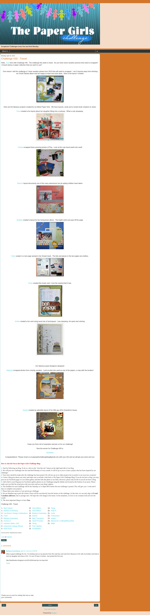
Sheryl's (20, 183)
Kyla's (13, 256)
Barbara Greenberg (11, 511)
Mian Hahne (8, 508)
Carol (6, 516)
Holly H (53, 511)
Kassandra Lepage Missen (13, 526)
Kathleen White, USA (11, 523)
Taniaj (53, 508)
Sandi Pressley (37, 521)
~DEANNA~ (50, 453)
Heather (19, 220)
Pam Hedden (37, 526)
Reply (8, 563)
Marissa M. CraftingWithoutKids (62, 521)
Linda (53, 513)
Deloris (34, 516)
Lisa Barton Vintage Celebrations (16, 513)
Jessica (25, 410)
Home (50, 605)
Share (4, 540)
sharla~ (53, 518)
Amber (17, 321)
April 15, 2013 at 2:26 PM (28, 551)
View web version (50, 609)
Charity (20, 147)
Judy (7, 63)
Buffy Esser (8, 528)
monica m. (7, 521)
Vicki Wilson (36, 508)
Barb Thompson (38, 518)
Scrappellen (36, 528)
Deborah (9, 370)
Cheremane (55, 516)
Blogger (54, 613)
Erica (18, 111)
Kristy (30, 283)
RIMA (53, 523)
